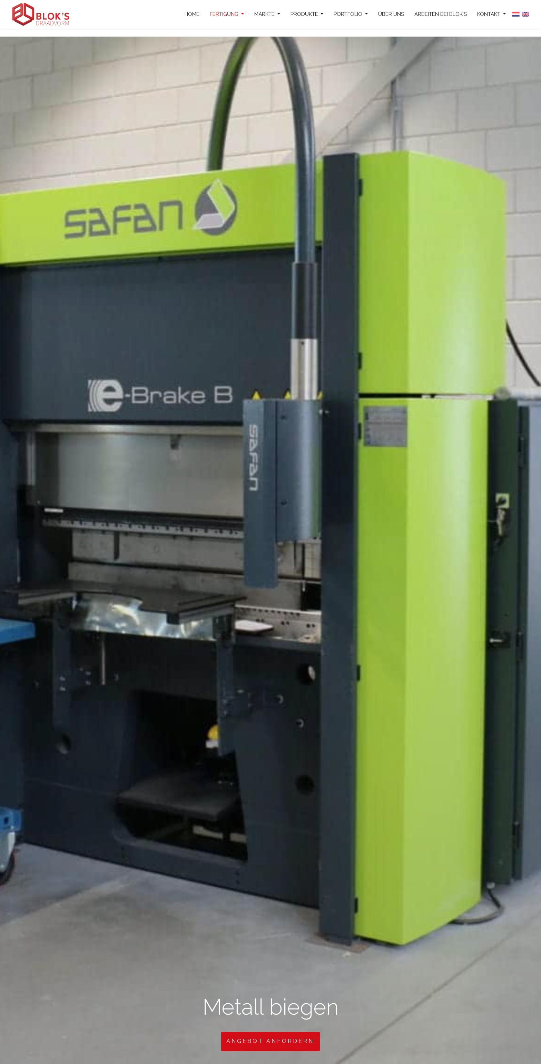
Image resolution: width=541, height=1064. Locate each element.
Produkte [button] (305, 14)
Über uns (391, 14)
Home (192, 14)
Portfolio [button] (349, 14)
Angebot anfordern (270, 1041)
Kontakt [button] (489, 14)
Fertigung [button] (225, 14)
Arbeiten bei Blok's (440, 14)
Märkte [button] (265, 14)
